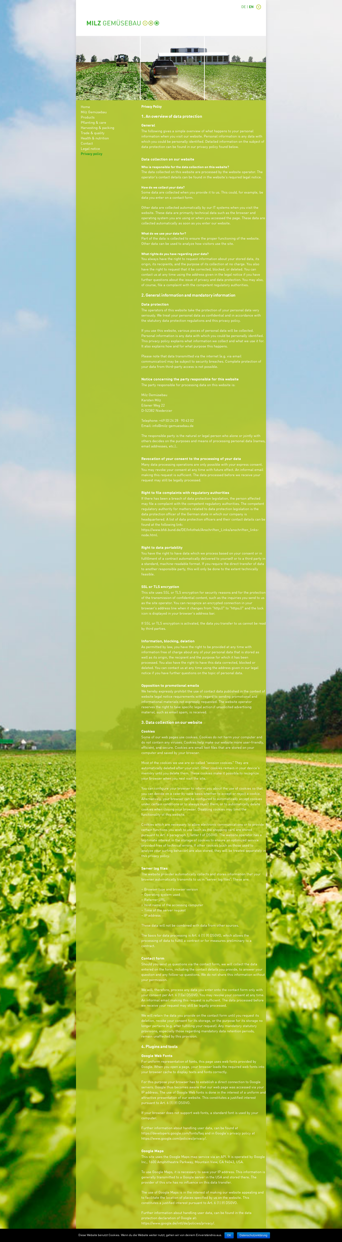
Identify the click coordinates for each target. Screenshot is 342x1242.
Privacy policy (91, 154)
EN (251, 7)
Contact (87, 144)
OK (229, 1235)
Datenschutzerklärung (253, 1235)
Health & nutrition (95, 138)
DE (243, 7)
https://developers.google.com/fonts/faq (172, 1133)
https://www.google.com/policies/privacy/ (173, 1139)
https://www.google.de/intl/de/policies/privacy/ (177, 1223)
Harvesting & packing (97, 128)
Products (88, 117)
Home (85, 107)
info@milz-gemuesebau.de (173, 426)
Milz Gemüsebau (94, 112)
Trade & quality (92, 133)
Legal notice (90, 149)
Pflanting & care (93, 123)
